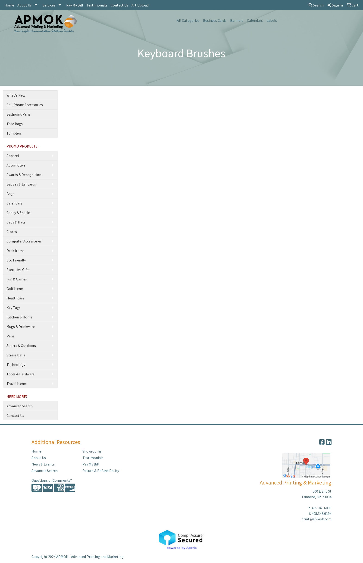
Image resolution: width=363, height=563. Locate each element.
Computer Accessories (24, 241)
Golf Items (15, 288)
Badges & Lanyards (21, 184)
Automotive (15, 165)
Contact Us (119, 5)
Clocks (11, 231)
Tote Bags (14, 123)
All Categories (188, 20)
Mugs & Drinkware (20, 326)
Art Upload (140, 5)
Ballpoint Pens (18, 114)
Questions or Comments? (51, 480)
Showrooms (91, 451)
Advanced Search (19, 406)
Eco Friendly (16, 260)
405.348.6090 (322, 508)
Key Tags (13, 307)
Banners (236, 20)
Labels (271, 20)
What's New (15, 95)
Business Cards (214, 20)
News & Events (43, 464)
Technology (15, 364)
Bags (10, 193)
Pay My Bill (74, 5)
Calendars (255, 20)
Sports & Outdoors (21, 345)
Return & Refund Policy (100, 470)
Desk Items (15, 250)
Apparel (12, 155)
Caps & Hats (15, 222)
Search (316, 5)
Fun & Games (16, 279)
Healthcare (15, 298)
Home (9, 5)
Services (49, 5)
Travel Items (16, 383)
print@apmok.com (316, 519)
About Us (24, 5)
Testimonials (96, 5)
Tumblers (14, 133)
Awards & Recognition (23, 174)
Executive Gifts (17, 269)
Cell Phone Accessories (24, 104)
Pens (10, 336)
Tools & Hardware (20, 374)
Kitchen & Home (19, 317)
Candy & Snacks (18, 212)
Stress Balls (15, 355)
